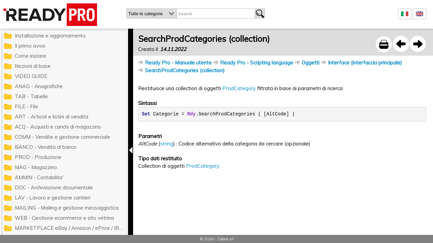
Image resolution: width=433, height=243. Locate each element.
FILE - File (26, 106)
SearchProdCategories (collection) (185, 70)
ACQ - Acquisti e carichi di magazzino (58, 127)
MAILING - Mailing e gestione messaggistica (67, 208)
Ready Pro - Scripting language (256, 62)
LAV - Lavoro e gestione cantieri (52, 197)
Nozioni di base (33, 66)
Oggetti (310, 62)
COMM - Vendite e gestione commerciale (62, 137)
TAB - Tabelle (31, 96)
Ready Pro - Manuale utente (178, 62)
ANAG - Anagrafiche (39, 86)
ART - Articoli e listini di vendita (51, 116)
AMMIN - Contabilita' (39, 177)
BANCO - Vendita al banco (45, 147)
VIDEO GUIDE (31, 76)
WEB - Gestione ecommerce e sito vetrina (64, 218)
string (166, 143)
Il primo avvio (30, 46)
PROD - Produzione (38, 157)
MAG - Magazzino (36, 167)
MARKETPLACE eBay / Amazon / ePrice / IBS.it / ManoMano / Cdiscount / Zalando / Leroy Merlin (70, 228)
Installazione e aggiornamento (50, 35)
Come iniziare (30, 56)
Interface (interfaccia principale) (365, 62)
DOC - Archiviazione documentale (54, 187)
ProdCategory (239, 88)
